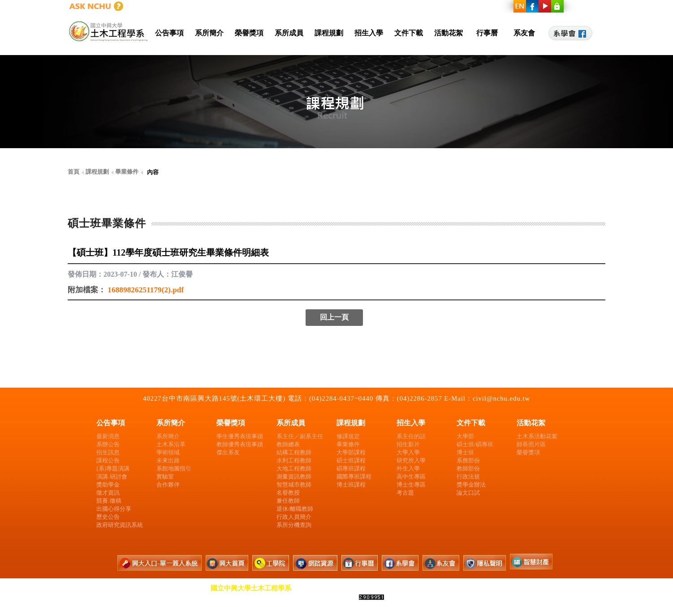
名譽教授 (288, 492)
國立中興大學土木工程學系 (251, 588)
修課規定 (348, 436)
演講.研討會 (111, 476)
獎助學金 (108, 484)
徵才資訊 (108, 492)
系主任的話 (411, 436)
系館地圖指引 (173, 468)
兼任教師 (288, 500)
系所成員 (289, 33)
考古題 (405, 492)
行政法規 (468, 476)
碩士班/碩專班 (475, 444)
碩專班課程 (351, 468)
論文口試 (468, 492)
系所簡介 (209, 33)
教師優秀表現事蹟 (239, 444)
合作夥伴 (168, 484)
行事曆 (487, 33)
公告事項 (169, 33)
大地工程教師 (293, 468)
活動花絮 (448, 33)
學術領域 (168, 452)
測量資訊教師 (293, 476)
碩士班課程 (351, 460)
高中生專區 (411, 476)
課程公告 (108, 460)
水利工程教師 (293, 460)
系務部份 (468, 460)
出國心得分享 (113, 508)
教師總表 (288, 444)
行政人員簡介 (293, 516)
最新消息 (108, 436)
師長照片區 (531, 444)
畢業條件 (348, 444)
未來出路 (168, 460)
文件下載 (408, 33)
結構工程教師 (293, 452)
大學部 (465, 436)
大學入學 (408, 452)
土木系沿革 (171, 444)
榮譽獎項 (249, 33)
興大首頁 (409, 6)
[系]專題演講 (112, 468)
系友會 (524, 33)
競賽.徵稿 (108, 500)
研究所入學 (411, 460)
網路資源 (487, 6)
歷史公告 (108, 516)
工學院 (448, 6)
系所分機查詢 (293, 525)
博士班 (465, 452)
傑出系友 (228, 452)
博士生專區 (411, 484)
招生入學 (368, 33)
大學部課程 (351, 452)
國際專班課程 (353, 476)
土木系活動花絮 (537, 436)
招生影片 (408, 444)
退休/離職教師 (294, 508)
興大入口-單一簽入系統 (345, 6)
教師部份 (468, 468)
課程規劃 (329, 33)
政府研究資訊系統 (119, 525)
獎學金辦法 (471, 484)
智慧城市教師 (293, 484)
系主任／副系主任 (299, 436)
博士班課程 (351, 484)
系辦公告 (108, 444)
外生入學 (408, 468)
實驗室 (165, 476)
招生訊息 (108, 452)
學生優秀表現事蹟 (239, 436)
